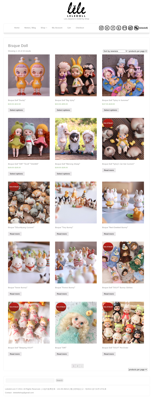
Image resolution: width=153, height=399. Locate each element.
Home (16, 28)
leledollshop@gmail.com (23, 393)
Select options (16, 110)
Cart (69, 28)
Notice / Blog (30, 28)
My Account (57, 28)
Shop (44, 28)
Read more (109, 170)
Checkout (80, 28)
